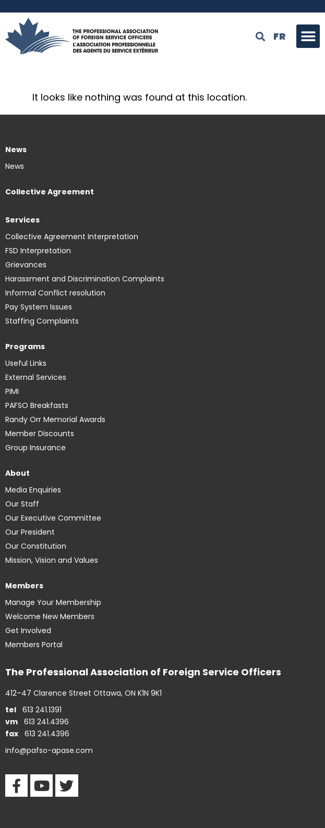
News (14, 166)
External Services (35, 377)
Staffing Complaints (42, 321)
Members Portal (34, 644)
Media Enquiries (33, 490)
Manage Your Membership (53, 602)
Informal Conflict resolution (55, 293)
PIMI (12, 391)
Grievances (25, 264)
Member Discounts (39, 433)
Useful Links (25, 363)
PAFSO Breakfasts (36, 405)
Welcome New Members (49, 616)
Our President (30, 532)
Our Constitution (35, 546)
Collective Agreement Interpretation (71, 236)
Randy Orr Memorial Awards (55, 419)
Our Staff (22, 504)
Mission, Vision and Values (51, 560)
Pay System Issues (38, 307)
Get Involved (28, 630)
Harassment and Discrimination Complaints (84, 279)
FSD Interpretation (38, 250)
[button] (308, 36)
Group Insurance (35, 447)
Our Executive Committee (53, 518)
